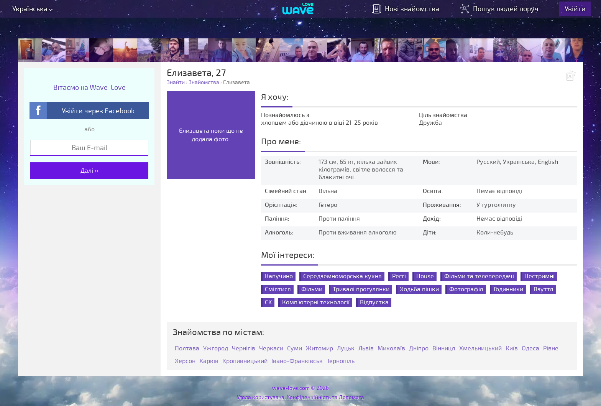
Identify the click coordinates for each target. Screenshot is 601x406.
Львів (366, 348)
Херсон (185, 361)
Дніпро (419, 348)
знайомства (411, 11)
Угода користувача (260, 397)
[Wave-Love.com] (298, 12)
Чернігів (243, 348)
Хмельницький (480, 348)
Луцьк (346, 348)
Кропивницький (245, 361)
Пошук (505, 11)
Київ (512, 348)
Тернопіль (341, 361)
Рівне (550, 348)
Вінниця (443, 348)
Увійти (580, 11)
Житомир (319, 348)
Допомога (351, 397)
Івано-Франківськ (297, 361)
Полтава (187, 348)
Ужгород (215, 348)
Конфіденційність (309, 397)
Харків (208, 361)
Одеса (530, 348)
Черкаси (271, 348)
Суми (294, 348)
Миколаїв (391, 348)
